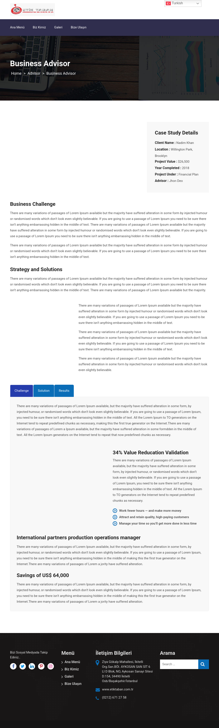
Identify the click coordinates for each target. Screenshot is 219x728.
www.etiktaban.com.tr (117, 689)
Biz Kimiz (39, 27)
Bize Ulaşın (78, 27)
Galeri (58, 27)
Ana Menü (17, 27)
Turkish (174, 3)
